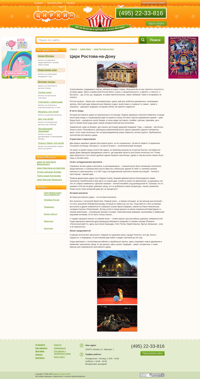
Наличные (48, 228)
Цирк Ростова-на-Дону (104, 49)
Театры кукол (45, 92)
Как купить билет (54, 3)
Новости (57, 345)
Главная (73, 49)
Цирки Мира (85, 49)
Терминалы (49, 207)
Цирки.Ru (56, 374)
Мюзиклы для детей (48, 112)
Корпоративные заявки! (153, 3)
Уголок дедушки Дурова (49, 172)
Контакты (70, 3)
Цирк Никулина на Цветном (51, 168)
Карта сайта (59, 357)
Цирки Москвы (46, 56)
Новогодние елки (47, 70)
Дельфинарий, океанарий (45, 130)
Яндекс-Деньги (50, 214)
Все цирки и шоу (47, 50)
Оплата (41, 187)
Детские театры (46, 82)
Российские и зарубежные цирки (62, 352)
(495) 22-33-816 (141, 13)
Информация (60, 348)
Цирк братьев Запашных (49, 179)
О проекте (38, 3)
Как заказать (41, 348)
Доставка (39, 351)
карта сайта (65, 374)
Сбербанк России (51, 200)
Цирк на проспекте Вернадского (46, 163)
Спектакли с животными (50, 102)
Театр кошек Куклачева (49, 176)
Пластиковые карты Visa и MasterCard (53, 194)
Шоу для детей (45, 119)
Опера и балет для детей (51, 143)
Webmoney (49, 221)
